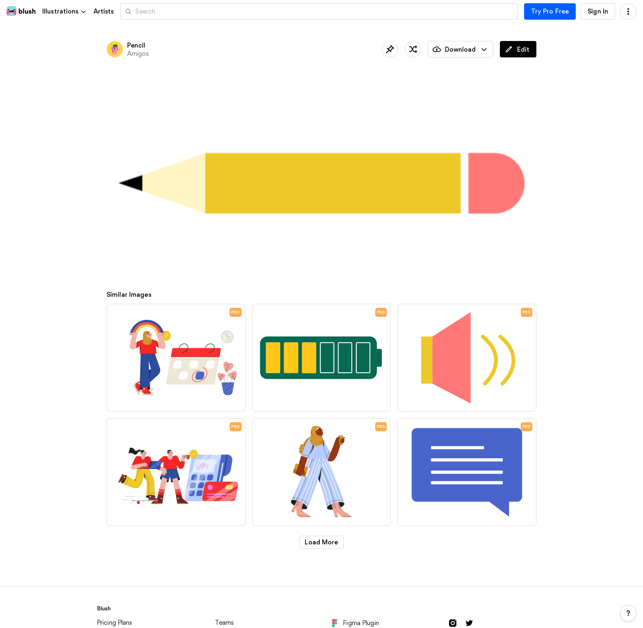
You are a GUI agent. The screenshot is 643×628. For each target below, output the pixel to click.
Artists (103, 11)
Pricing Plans (114, 622)
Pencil (136, 45)
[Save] (390, 49)
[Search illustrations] (318, 11)
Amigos (138, 53)
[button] (64, 11)
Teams (224, 622)
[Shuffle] (413, 49)
